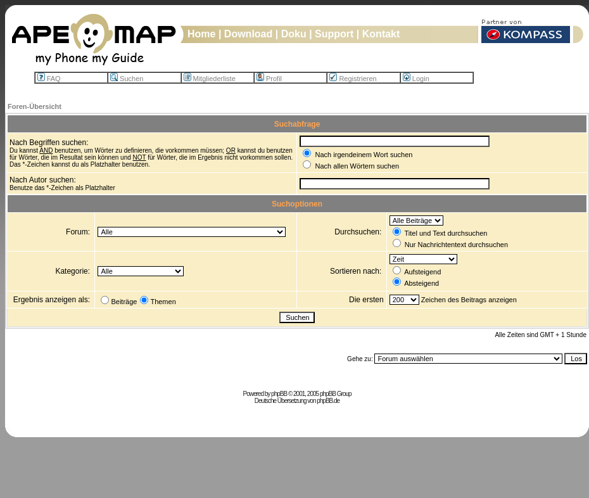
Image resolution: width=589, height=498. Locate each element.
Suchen (126, 78)
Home (201, 34)
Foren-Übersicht (34, 106)
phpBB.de (328, 400)
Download (248, 34)
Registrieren (352, 78)
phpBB (279, 393)
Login (416, 78)
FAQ (49, 78)
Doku (294, 34)
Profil (269, 78)
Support (334, 34)
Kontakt (381, 34)
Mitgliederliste (210, 78)
